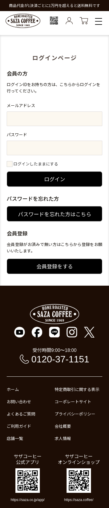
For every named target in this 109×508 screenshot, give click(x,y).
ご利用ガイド (19, 426)
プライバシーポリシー (75, 414)
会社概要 (63, 426)
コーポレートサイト (73, 401)
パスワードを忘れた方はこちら (54, 214)
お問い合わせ (19, 401)
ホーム (13, 389)
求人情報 (63, 438)
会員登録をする (54, 266)
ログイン (54, 179)
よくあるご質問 (21, 414)
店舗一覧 (15, 438)
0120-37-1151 (60, 359)
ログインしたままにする (35, 164)
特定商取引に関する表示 (77, 389)
